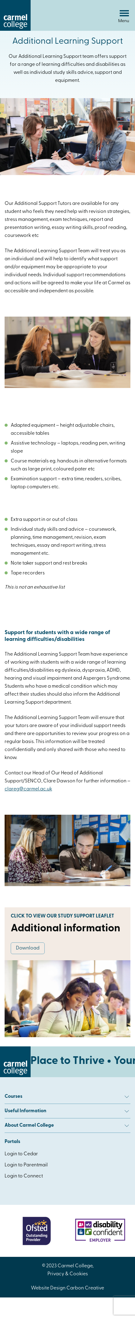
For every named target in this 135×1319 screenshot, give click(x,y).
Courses (67, 1096)
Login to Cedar (21, 1154)
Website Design (48, 1288)
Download (27, 948)
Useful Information (67, 1111)
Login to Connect (24, 1176)
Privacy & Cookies (67, 1274)
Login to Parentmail (26, 1165)
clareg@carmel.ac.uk (28, 789)
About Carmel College (67, 1125)
